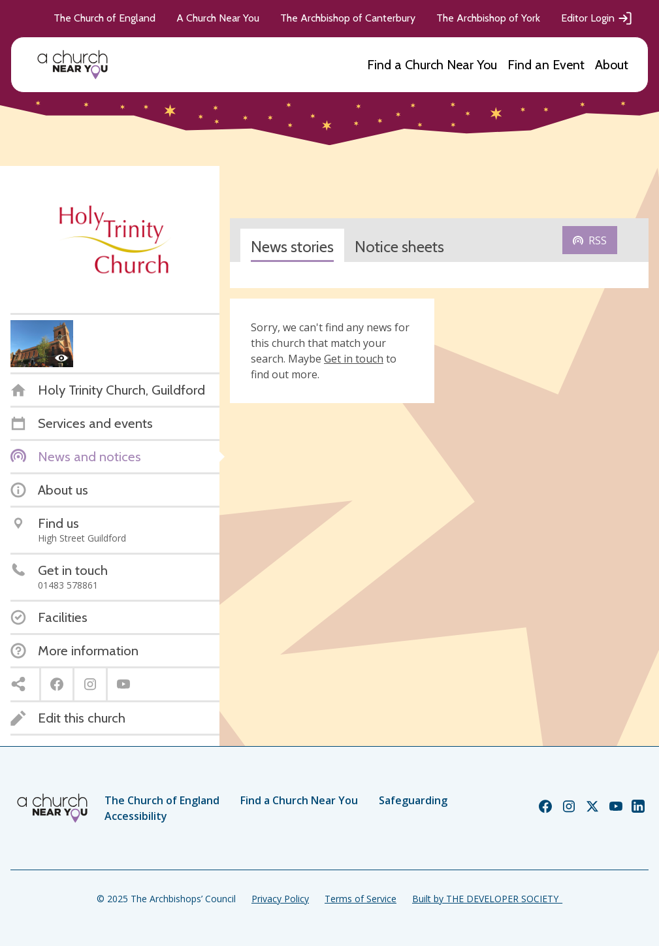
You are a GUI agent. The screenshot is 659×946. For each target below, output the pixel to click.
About (611, 65)
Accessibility (135, 816)
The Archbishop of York (488, 18)
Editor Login (597, 18)
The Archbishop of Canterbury (347, 18)
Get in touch (353, 358)
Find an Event (546, 65)
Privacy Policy (280, 898)
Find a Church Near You (432, 65)
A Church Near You (217, 18)
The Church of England (104, 18)
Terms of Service (360, 898)
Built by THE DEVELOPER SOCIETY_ (487, 898)
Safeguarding (413, 800)
